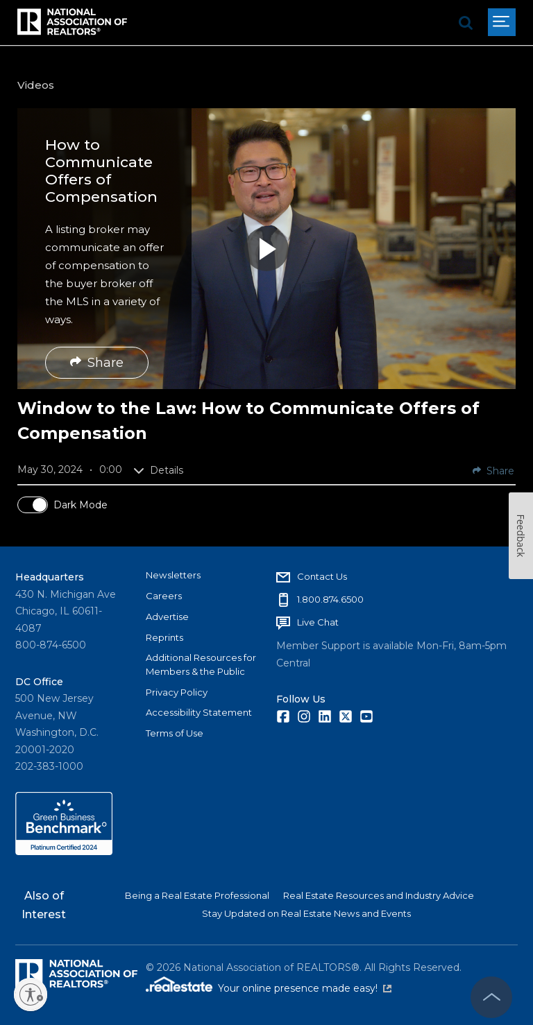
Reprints (164, 637)
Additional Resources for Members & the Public (201, 664)
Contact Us (322, 576)
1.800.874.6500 (330, 599)
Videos (35, 85)
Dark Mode (80, 505)
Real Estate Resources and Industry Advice (378, 895)
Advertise (167, 616)
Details (158, 470)
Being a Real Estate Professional (197, 895)
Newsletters (173, 574)
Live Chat (318, 622)
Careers (164, 595)
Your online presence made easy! (304, 988)
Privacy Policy (177, 692)
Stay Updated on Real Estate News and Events (306, 913)
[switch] (32, 505)
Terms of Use (174, 733)
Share (97, 362)
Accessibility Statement (199, 712)
